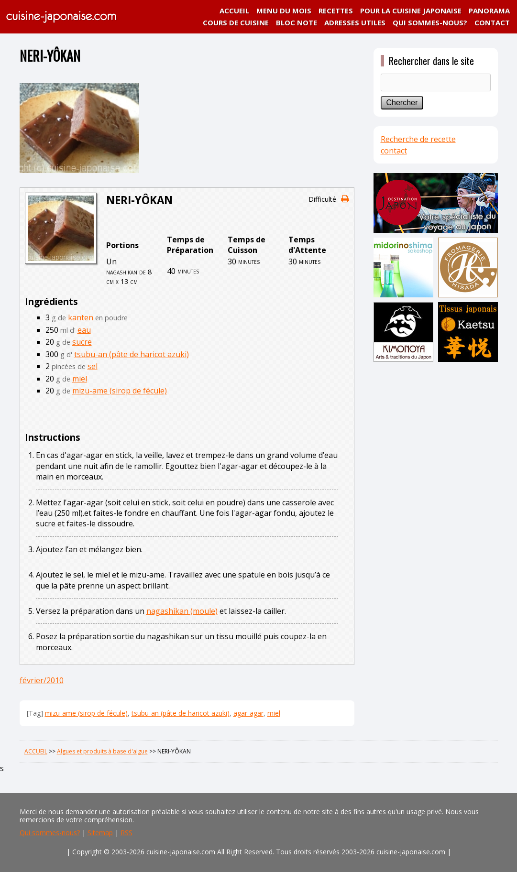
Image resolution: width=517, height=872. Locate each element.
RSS (126, 832)
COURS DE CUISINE (236, 22)
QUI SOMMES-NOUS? (430, 22)
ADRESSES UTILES (354, 22)
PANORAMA (489, 10)
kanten (80, 317)
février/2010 (42, 680)
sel (93, 366)
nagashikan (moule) (182, 611)
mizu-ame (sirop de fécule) (119, 390)
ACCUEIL (234, 10)
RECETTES (336, 10)
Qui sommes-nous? (50, 832)
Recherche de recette (418, 139)
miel (79, 378)
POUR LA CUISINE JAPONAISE (411, 10)
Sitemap (100, 832)
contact (394, 150)
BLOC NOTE (296, 22)
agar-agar (248, 713)
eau (84, 330)
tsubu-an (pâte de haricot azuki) (131, 354)
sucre (82, 342)
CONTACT (492, 22)
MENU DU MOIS (283, 10)
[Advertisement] (436, 514)
